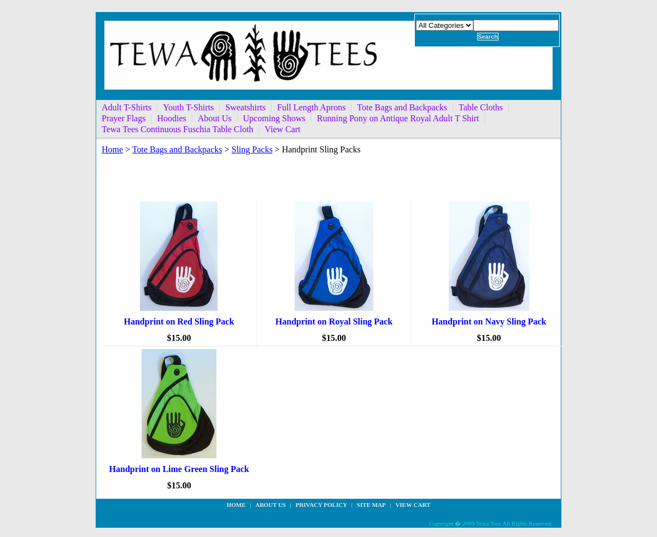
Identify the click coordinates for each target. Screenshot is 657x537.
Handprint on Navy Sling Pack (489, 321)
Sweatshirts (245, 107)
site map (371, 504)
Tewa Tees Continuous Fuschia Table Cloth (177, 129)
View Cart (282, 129)
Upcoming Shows (274, 118)
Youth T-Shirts (188, 107)
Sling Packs (251, 149)
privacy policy (321, 504)
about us (270, 504)
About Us (215, 118)
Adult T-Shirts (126, 107)
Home (112, 149)
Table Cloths (481, 107)
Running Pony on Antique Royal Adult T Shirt (398, 118)
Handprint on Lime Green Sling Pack (179, 469)
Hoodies (171, 118)
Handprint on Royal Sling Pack (333, 321)
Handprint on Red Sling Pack (179, 321)
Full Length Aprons (311, 107)
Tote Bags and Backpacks (402, 107)
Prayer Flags (123, 118)
